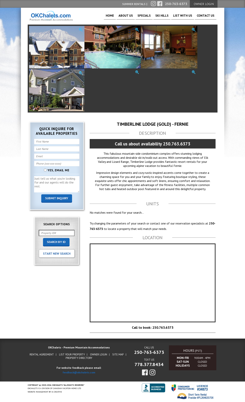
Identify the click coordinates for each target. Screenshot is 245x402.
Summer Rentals (133, 4)
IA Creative (57, 392)
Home (92, 17)
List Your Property (72, 355)
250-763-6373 (149, 353)
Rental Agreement (42, 355)
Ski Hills (153, 17)
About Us (111, 17)
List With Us (178, 17)
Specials (132, 17)
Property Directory (79, 358)
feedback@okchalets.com (79, 373)
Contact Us (204, 17)
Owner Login (98, 355)
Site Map (118, 355)
